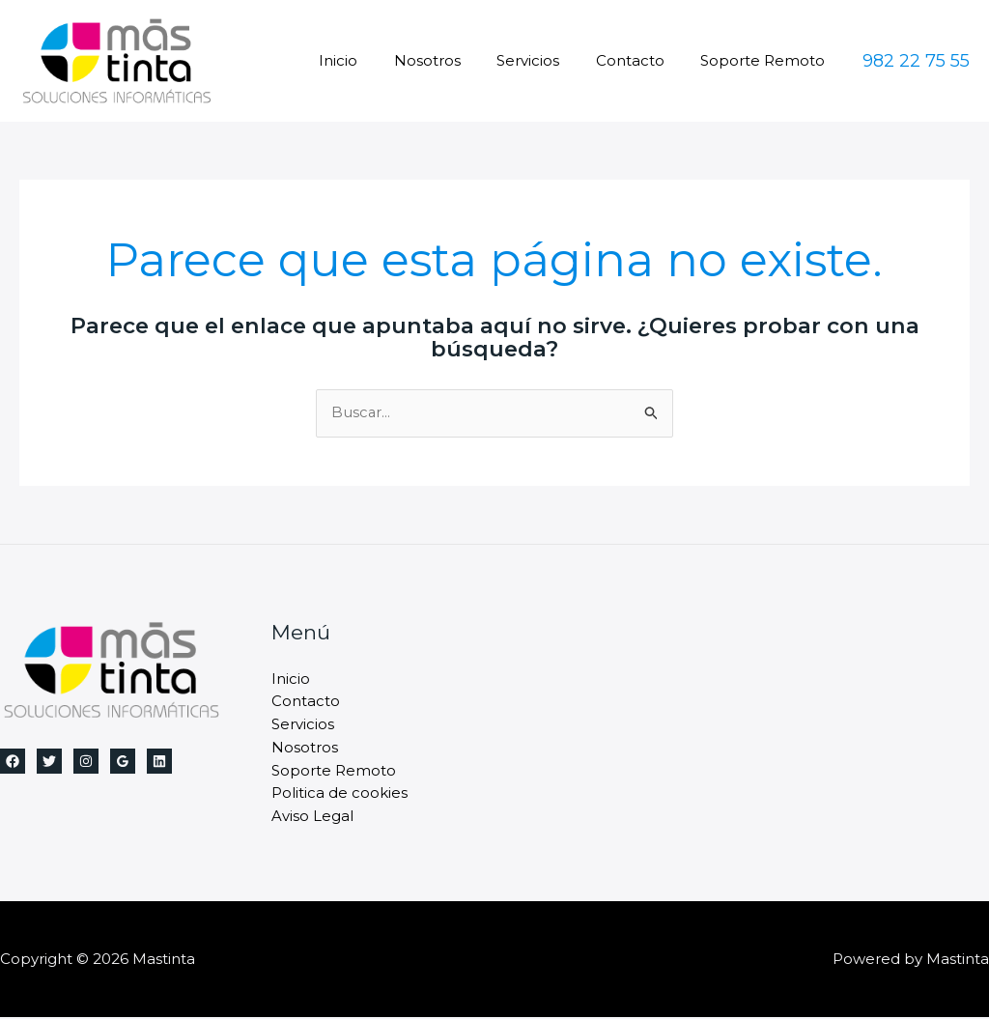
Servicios (546, 60)
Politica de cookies (339, 795)
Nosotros (452, 60)
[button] (916, 61)
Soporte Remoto (766, 60)
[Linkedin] (159, 761)
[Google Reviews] (122, 761)
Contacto (641, 60)
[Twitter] (49, 761)
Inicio (371, 60)
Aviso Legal (312, 818)
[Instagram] (86, 761)
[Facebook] (12, 761)
